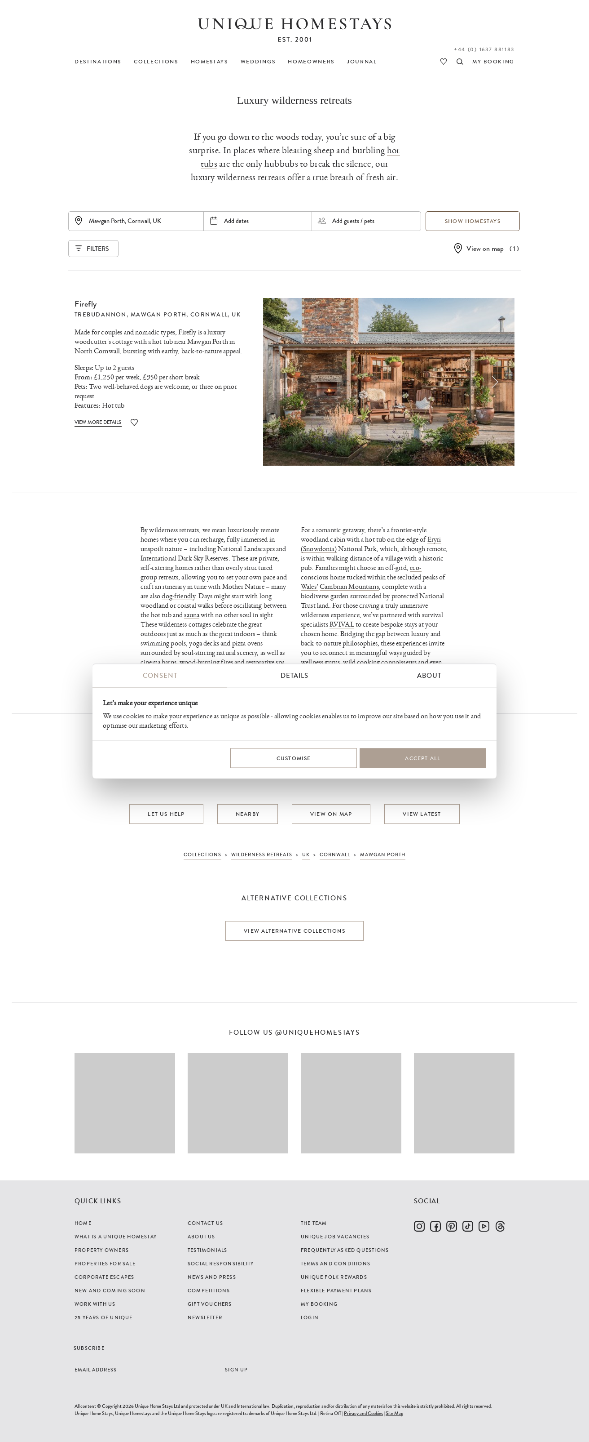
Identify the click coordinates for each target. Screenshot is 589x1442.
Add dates (236, 220)
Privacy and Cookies (363, 1413)
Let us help (166, 814)
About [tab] (429, 676)
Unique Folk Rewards (334, 1277)
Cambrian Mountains (349, 586)
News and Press (212, 1277)
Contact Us (205, 1223)
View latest (422, 814)
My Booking (319, 1304)
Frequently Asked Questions (345, 1250)
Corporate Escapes (104, 1277)
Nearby (247, 814)
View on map (485, 248)
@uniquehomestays (317, 1032)
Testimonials (207, 1250)
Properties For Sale (105, 1263)
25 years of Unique (104, 1317)
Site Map (394, 1413)
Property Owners (102, 1250)
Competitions (209, 1290)
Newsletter (205, 1317)
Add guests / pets (353, 220)
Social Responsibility (221, 1263)
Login (310, 1317)
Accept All (422, 758)
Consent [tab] (160, 676)
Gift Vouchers (210, 1304)
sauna (191, 615)
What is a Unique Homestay (116, 1236)
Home (83, 1223)
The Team (314, 1223)
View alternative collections (294, 931)
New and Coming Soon (110, 1290)
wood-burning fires (206, 662)
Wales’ (309, 586)
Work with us (95, 1304)
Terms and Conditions (335, 1263)
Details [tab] (294, 676)
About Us (201, 1236)
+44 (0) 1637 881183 (484, 49)
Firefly (86, 304)
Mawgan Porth (158, 315)
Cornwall (209, 315)
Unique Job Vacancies (335, 1236)
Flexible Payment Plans (336, 1290)
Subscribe (89, 1348)
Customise (294, 758)
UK (236, 315)
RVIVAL (342, 624)
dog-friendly (178, 596)
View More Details (98, 422)
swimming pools (163, 643)
